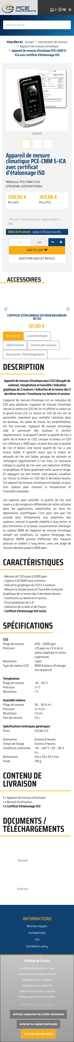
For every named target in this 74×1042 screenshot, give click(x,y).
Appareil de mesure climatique (39, 46)
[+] (61, 242)
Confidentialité (37, 932)
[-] (52, 242)
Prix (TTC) (45, 202)
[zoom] (37, 102)
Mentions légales (37, 926)
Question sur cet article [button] (37, 258)
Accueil (29, 41)
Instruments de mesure (52, 41)
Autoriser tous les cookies (38, 1034)
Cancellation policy (37, 946)
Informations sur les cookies (37, 1004)
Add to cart (37, 250)
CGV (37, 939)
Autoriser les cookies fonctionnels (38, 1024)
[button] (6, 309)
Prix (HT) (13, 202)
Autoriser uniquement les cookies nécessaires (38, 1014)
